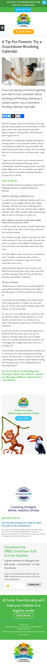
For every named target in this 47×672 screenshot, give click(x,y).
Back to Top (23, 624)
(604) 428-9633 (23, 9)
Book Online (25, 32)
